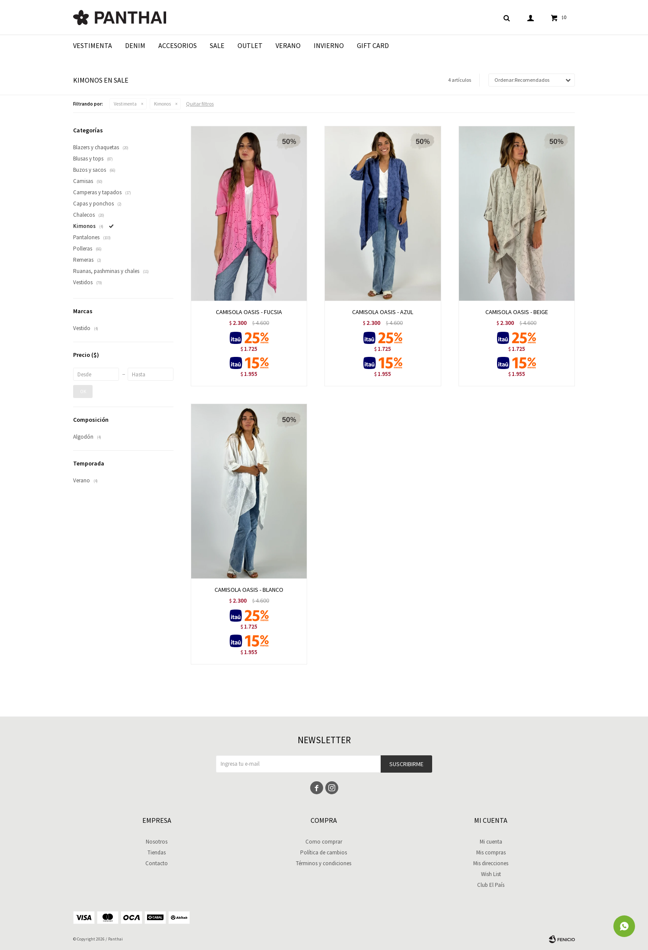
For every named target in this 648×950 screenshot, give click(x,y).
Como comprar (323, 841)
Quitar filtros (200, 103)
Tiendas (157, 852)
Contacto (156, 863)
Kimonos (162, 104)
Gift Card (373, 45)
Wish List (491, 874)
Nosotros (156, 841)
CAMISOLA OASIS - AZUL (382, 312)
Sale (217, 45)
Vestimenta (92, 45)
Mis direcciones (490, 863)
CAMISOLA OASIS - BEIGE (516, 312)
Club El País (490, 885)
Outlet (250, 45)
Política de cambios (323, 852)
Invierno (329, 45)
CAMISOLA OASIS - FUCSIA (249, 312)
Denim (135, 45)
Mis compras (491, 852)
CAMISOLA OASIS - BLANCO (249, 590)
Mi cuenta (491, 841)
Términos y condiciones (323, 863)
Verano (288, 45)
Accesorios (177, 45)
